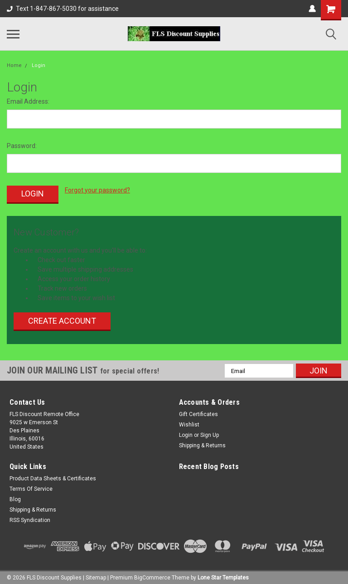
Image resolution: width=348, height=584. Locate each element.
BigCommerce (152, 575)
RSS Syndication (30, 517)
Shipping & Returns (202, 443)
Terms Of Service (31, 486)
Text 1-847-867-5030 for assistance (63, 8)
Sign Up (209, 432)
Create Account (62, 318)
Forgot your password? (97, 190)
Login (38, 65)
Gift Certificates (198, 411)
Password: (22, 145)
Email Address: (28, 101)
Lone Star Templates (223, 575)
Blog (15, 496)
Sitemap (96, 575)
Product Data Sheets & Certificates (53, 476)
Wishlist (189, 422)
